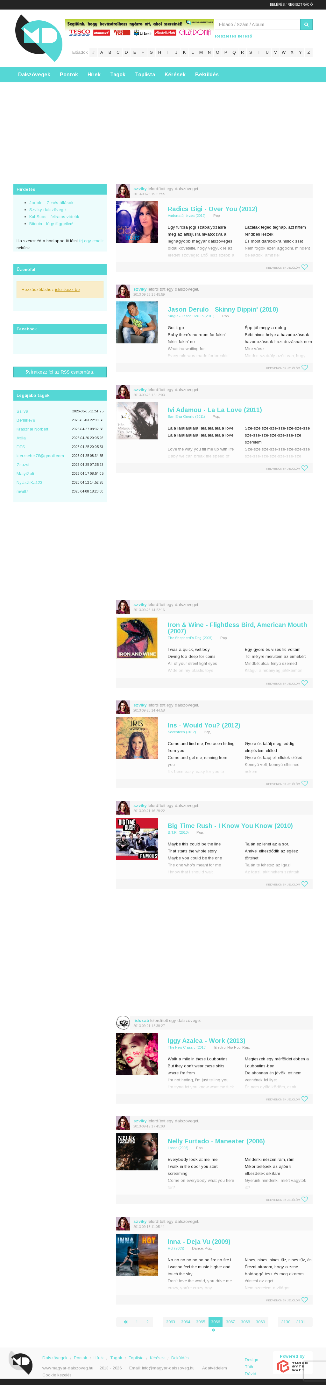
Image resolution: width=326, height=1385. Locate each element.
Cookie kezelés (57, 1375)
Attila (21, 438)
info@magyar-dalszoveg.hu (168, 1368)
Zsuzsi (23, 464)
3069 (260, 1322)
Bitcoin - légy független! (51, 223)
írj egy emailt (90, 240)
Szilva (22, 411)
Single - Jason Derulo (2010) (191, 316)
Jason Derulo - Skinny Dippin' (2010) (223, 309)
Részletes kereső (233, 36)
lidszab (141, 1020)
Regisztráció (300, 4)
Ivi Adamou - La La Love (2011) (215, 409)
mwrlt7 (22, 491)
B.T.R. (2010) (178, 832)
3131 (300, 1322)
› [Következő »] (216, 1330)
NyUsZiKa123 (29, 482)
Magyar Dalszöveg (38, 38)
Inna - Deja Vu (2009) (199, 1241)
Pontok (69, 74)
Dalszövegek (34, 74)
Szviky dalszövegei (48, 209)
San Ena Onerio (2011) (186, 416)
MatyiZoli (25, 473)
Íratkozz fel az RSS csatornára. (60, 372)
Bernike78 (26, 420)
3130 (285, 1322)
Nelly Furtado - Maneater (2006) (216, 1141)
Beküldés (207, 74)
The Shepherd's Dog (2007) (190, 638)
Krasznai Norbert (32, 429)
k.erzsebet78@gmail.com (40, 455)
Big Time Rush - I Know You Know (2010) (230, 825)
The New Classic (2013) (187, 1047)
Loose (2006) (178, 1148)
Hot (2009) (176, 1248)
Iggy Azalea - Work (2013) (206, 1040)
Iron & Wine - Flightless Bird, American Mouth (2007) (237, 628)
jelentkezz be (67, 289)
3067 (230, 1322)
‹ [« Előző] (128, 1322)
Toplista (145, 74)
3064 (185, 1322)
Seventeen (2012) (182, 732)
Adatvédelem (214, 1368)
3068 (245, 1322)
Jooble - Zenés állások (51, 202)
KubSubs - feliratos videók (54, 216)
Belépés (277, 4)
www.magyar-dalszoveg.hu (67, 1368)
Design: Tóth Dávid (252, 1363)
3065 (200, 1322)
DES (21, 446)
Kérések (175, 74)
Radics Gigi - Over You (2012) (213, 208)
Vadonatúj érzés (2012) (187, 215)
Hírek (94, 74)
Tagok (117, 74)
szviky (139, 188)
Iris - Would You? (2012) (204, 725)
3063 (170, 1322)
